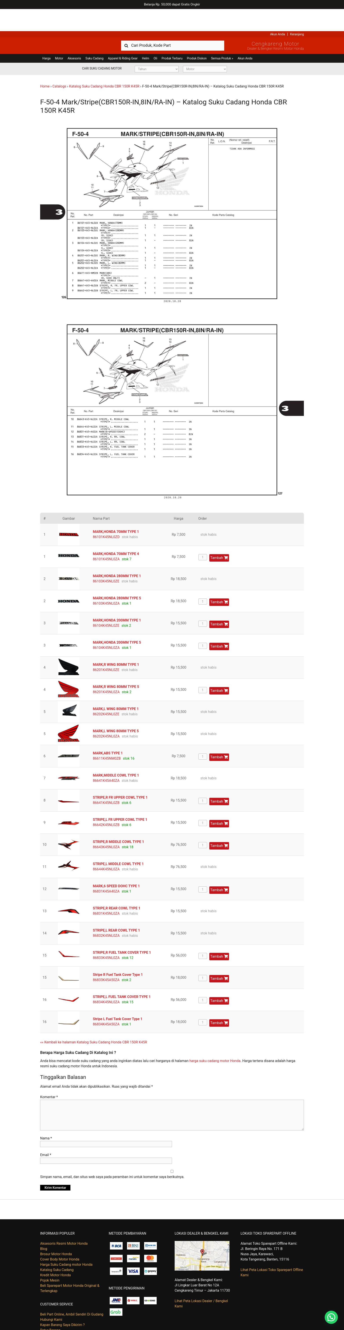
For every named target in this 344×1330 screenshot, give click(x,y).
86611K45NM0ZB (107, 736)
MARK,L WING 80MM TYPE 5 (116, 709)
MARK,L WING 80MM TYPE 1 (116, 686)
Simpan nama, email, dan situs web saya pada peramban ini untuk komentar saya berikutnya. (112, 1155)
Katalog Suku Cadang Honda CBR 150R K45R (104, 64)
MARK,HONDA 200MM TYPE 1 (117, 598)
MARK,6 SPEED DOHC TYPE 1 (116, 864)
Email (45, 1133)
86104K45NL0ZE (106, 603)
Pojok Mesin (49, 1258)
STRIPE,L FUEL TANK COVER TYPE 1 (121, 974)
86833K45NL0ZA (106, 935)
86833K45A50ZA (106, 957)
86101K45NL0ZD (106, 514)
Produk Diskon (197, 36)
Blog (43, 1227)
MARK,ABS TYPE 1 (108, 731)
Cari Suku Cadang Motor (102, 46)
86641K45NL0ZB (106, 780)
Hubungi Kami (51, 1297)
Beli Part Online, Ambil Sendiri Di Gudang (71, 1292)
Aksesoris (74, 36)
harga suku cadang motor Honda (214, 1039)
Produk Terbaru (172, 36)
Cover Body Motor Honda (59, 1237)
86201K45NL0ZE (106, 647)
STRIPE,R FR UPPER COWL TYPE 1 (120, 775)
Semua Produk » (222, 36)
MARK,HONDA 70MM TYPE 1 (116, 509)
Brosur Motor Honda (56, 1232)
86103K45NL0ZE (106, 559)
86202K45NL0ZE (106, 692)
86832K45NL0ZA (106, 913)
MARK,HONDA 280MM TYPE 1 (117, 554)
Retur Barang (50, 1308)
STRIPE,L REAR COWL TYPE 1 (116, 908)
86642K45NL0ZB (106, 802)
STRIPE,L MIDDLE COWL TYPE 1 (118, 841)
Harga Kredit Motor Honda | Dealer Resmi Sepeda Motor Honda (72, 23)
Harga (46, 36)
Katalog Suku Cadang (57, 1248)
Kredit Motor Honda (55, 1253)
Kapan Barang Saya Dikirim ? (62, 1303)
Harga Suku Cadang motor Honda (66, 1242)
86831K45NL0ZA (106, 891)
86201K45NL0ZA (106, 670)
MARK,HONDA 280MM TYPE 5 (117, 576)
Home (45, 64)
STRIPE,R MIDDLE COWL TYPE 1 (118, 819)
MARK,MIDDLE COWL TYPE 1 (116, 753)
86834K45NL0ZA (106, 980)
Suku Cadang (95, 36)
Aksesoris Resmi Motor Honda (64, 1221)
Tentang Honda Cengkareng (62, 1313)
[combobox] (172, 23)
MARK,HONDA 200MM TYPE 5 (117, 620)
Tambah (219, 535)
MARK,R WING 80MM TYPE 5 (116, 664)
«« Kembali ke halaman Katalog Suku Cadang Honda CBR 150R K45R (93, 1020)
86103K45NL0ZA (106, 581)
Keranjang (297, 12)
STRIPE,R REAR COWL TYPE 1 (116, 886)
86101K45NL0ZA (106, 537)
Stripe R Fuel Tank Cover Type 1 (118, 952)
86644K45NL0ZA (106, 847)
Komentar (49, 1075)
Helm (145, 36)
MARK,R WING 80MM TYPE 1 (116, 642)
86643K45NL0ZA (106, 825)
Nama (46, 1116)
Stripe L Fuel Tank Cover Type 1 (117, 996)
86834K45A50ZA (106, 1002)
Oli (155, 36)
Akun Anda (277, 12)
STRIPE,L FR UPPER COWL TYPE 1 (120, 797)
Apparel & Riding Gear (123, 36)
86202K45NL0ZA (106, 714)
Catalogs (59, 64)
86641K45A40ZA (106, 758)
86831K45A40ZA (106, 869)
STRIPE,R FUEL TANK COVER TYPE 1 (122, 930)
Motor (59, 36)
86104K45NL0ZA (106, 625)
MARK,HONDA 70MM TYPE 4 (116, 531)
